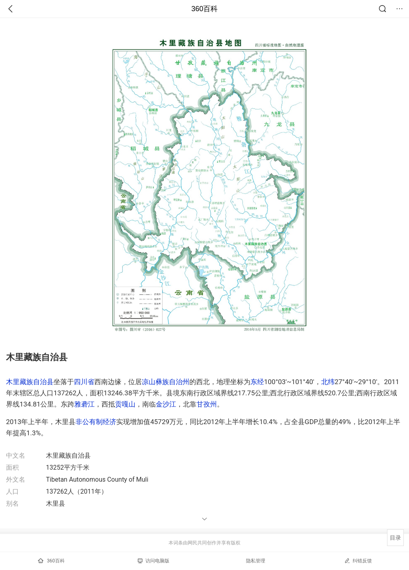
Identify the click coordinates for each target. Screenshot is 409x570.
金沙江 (166, 404)
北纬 (328, 382)
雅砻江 (84, 404)
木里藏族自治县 (30, 382)
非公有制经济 (95, 422)
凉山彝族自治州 (165, 382)
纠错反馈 (358, 561)
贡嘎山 (125, 404)
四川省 (84, 382)
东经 (257, 382)
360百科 (204, 9)
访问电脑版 (153, 561)
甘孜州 (207, 404)
